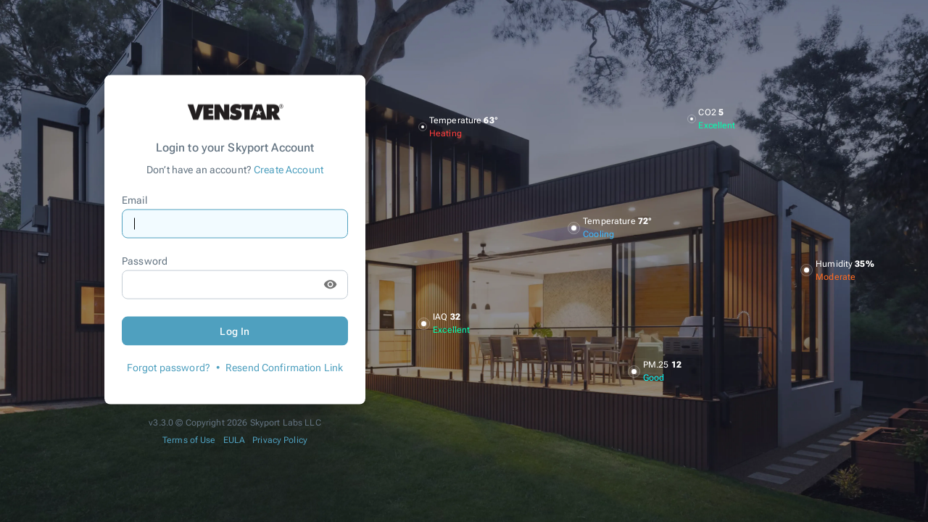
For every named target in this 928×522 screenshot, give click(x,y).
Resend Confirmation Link (284, 367)
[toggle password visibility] (330, 284)
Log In (235, 330)
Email (134, 199)
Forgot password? (168, 367)
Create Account (288, 169)
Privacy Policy (279, 439)
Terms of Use (189, 439)
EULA (234, 439)
